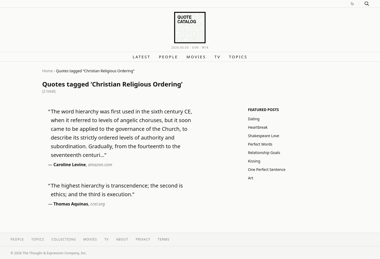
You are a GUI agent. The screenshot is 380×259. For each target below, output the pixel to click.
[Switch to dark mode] (352, 4)
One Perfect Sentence (267, 169)
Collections (63, 239)
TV (217, 56)
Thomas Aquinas (71, 204)
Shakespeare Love (263, 135)
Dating (254, 118)
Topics (238, 56)
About (122, 239)
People (168, 56)
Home (47, 70)
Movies (196, 56)
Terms (163, 239)
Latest (142, 56)
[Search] (366, 3)
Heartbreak (258, 127)
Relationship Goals (264, 152)
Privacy (143, 239)
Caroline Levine (70, 164)
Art (250, 177)
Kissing (254, 161)
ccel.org (97, 204)
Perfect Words (260, 144)
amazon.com (100, 164)
